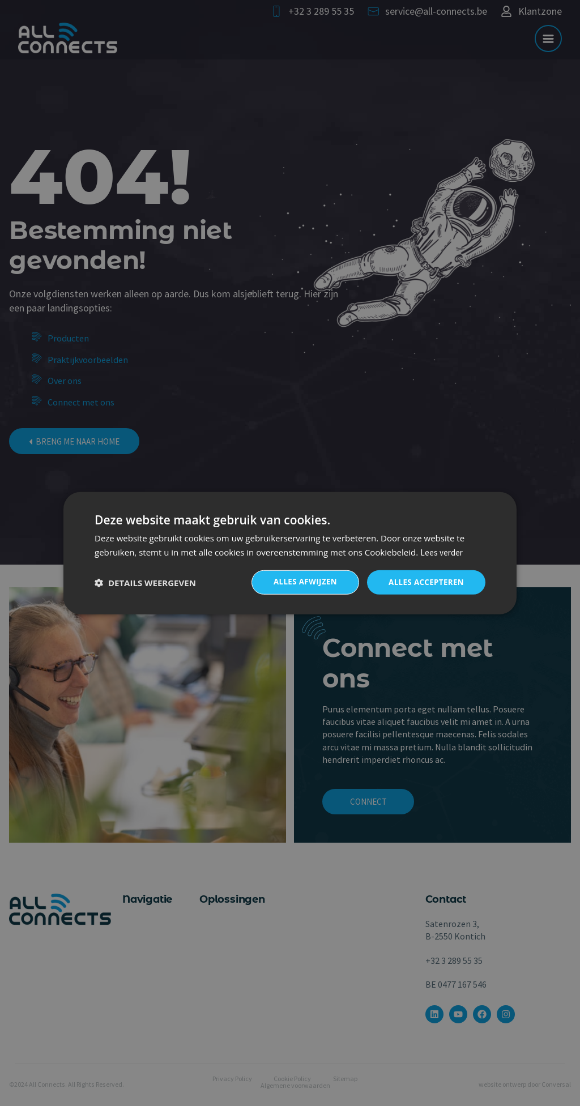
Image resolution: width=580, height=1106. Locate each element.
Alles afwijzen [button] (300, 582)
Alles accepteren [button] (424, 582)
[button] (145, 582)
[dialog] (290, 553)
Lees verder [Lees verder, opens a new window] (441, 551)
